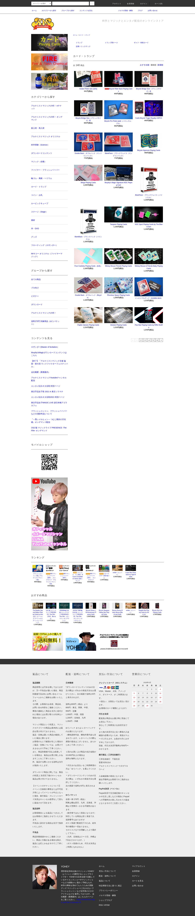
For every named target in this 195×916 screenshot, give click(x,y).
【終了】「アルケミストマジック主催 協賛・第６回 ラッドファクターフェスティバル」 (49, 364)
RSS (101, 905)
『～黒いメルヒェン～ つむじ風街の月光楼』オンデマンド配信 (48, 420)
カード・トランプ (84, 35)
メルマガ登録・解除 (124, 10)
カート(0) (156, 4)
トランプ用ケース (111, 43)
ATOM (107, 905)
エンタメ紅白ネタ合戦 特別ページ (45, 386)
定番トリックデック (83, 46)
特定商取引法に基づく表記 (110, 886)
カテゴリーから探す (47, 10)
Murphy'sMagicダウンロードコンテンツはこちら (49, 353)
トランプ (79, 43)
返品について (104, 881)
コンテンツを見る (84, 10)
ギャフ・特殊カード (141, 43)
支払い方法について (107, 871)
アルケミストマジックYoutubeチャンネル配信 (48, 379)
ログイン (142, 4)
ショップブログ (105, 900)
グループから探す (66, 10)
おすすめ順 (144, 65)
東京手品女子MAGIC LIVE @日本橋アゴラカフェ (49, 404)
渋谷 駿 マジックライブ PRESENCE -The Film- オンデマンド (48, 429)
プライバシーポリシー (108, 890)
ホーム (34, 10)
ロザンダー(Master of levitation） (45, 347)
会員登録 (129, 4)
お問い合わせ (150, 10)
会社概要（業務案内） (40, 372)
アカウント (115, 4)
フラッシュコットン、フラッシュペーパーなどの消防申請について (49, 412)
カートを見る (137, 881)
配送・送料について (107, 876)
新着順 (160, 65)
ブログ (138, 10)
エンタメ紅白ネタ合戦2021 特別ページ (47, 397)
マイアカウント (138, 866)
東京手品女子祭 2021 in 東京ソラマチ (47, 391)
